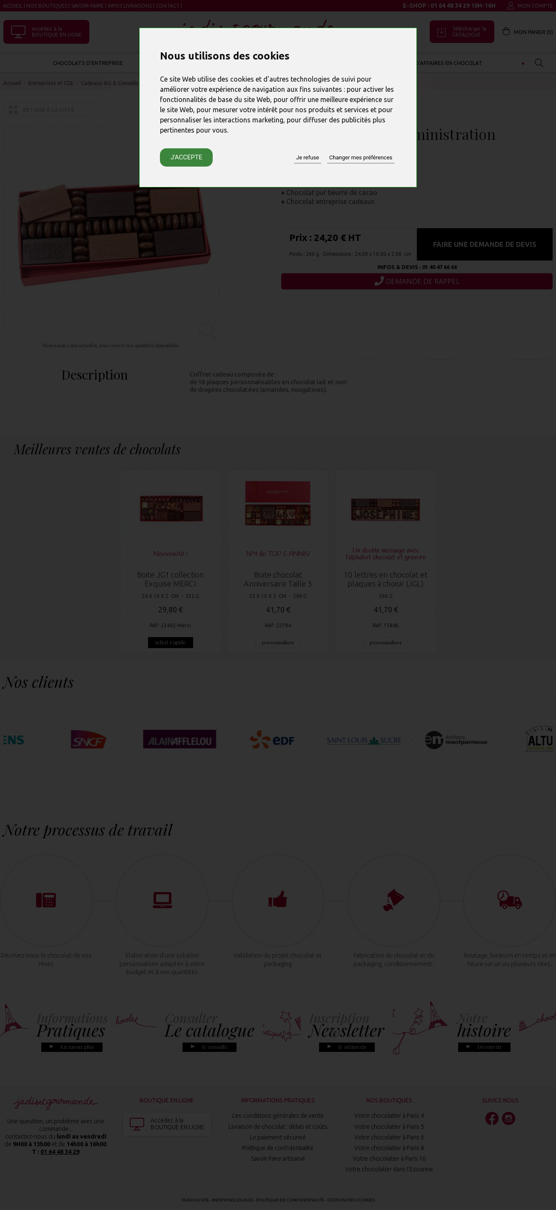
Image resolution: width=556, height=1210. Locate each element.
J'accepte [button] (186, 157)
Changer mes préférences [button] (360, 157)
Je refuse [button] (307, 157)
